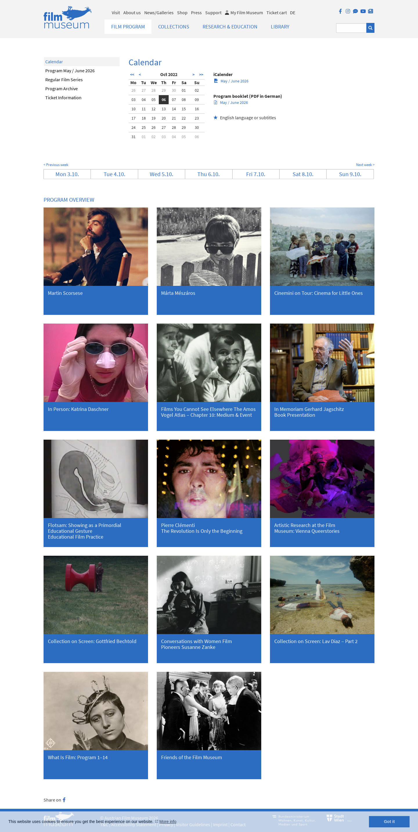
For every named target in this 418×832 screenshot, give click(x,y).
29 (164, 90)
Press (196, 12)
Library (280, 26)
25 (144, 127)
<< (132, 74)
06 (164, 99)
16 (197, 108)
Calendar (54, 61)
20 (164, 118)
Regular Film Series (64, 79)
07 (174, 99)
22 (184, 118)
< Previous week (56, 164)
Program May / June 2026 (70, 70)
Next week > (365, 164)
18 (144, 118)
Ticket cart (276, 12)
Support (213, 12)
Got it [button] (389, 821)
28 (154, 90)
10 (133, 108)
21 (174, 118)
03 (133, 99)
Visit (116, 12)
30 (174, 90)
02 (197, 90)
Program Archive (61, 88)
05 (154, 99)
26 (133, 90)
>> (201, 74)
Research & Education (230, 26)
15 (184, 108)
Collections (173, 26)
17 (133, 118)
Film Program (128, 26)
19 (154, 118)
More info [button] (167, 821)
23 (197, 118)
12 (154, 108)
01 (184, 90)
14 (174, 108)
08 (184, 99)
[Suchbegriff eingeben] (351, 28)
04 (144, 99)
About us (132, 12)
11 (144, 108)
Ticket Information (63, 97)
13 (164, 108)
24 (133, 127)
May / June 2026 (231, 81)
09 (197, 99)
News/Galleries (159, 12)
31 (133, 136)
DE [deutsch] (292, 12)
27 (144, 90)
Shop (182, 12)
